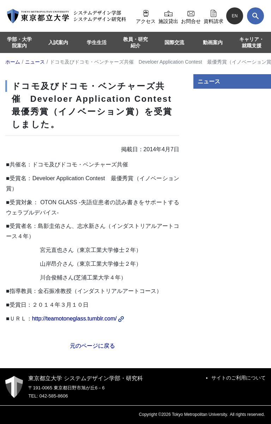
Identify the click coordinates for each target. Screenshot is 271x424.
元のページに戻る (92, 346)
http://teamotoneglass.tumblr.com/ (78, 319)
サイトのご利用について (238, 378)
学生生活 (97, 42)
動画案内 (213, 42)
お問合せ (191, 16)
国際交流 (174, 42)
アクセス (146, 16)
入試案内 (58, 42)
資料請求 (213, 16)
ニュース (209, 81)
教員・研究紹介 (135, 42)
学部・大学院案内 (19, 42)
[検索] (255, 15)
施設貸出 (168, 16)
